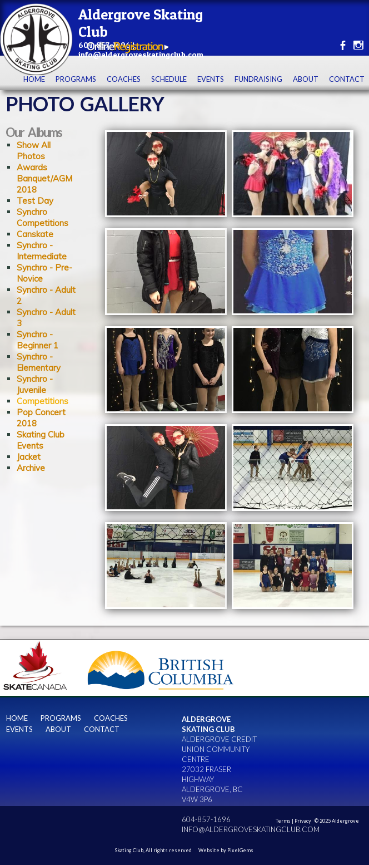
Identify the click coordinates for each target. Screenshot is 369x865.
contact (347, 79)
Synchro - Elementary (39, 362)
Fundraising (258, 79)
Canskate (35, 234)
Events (210, 79)
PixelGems (240, 850)
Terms (283, 821)
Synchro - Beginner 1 (37, 340)
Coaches (124, 79)
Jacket (29, 456)
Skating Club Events (40, 440)
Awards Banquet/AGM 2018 (44, 178)
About (305, 79)
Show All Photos (34, 150)
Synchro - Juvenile (35, 384)
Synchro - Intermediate (42, 251)
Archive (31, 468)
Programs (76, 79)
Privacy (303, 821)
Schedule (169, 79)
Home (34, 79)
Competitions (42, 401)
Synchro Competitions (42, 217)
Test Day (35, 200)
